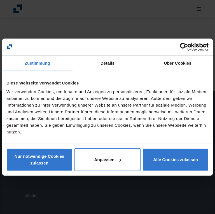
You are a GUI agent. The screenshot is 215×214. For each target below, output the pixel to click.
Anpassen (107, 159)
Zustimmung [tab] (37, 62)
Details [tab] (107, 62)
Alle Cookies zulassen (175, 159)
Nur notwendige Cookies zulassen (39, 159)
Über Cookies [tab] (177, 62)
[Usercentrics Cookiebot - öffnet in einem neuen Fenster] (184, 47)
